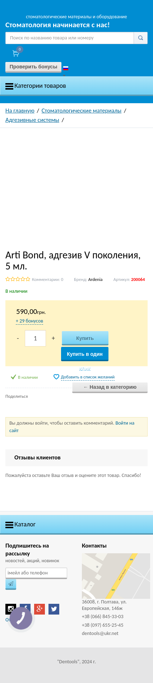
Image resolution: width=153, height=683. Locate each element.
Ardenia (95, 279)
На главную (19, 110)
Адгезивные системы (32, 120)
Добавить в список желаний (88, 376)
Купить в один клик (85, 356)
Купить (85, 338)
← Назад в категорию (110, 387)
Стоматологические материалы (82, 110)
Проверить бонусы (33, 67)
